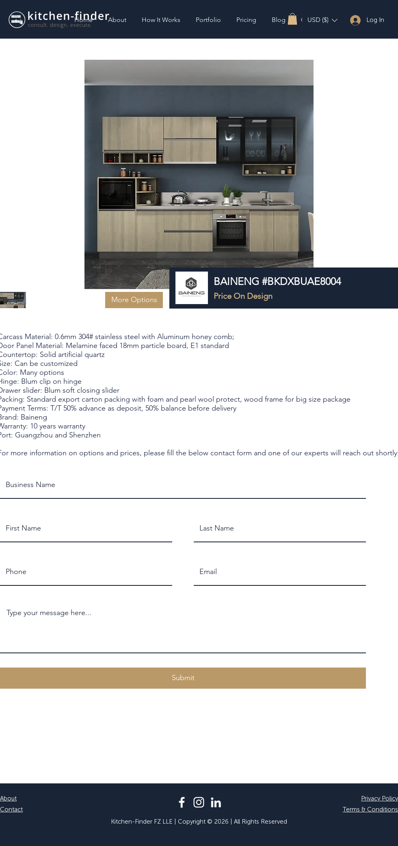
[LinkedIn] (216, 802)
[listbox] (322, 20)
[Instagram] (199, 802)
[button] (292, 19)
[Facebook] (182, 802)
